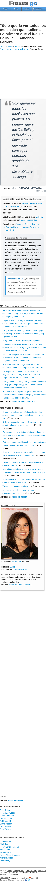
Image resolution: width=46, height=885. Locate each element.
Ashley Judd (5, 821)
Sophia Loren (6, 818)
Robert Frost (5, 852)
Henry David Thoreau (9, 847)
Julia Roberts (5, 810)
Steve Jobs (5, 850)
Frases (5, 9)
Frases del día (37, 9)
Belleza (17, 47)
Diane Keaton (6, 824)
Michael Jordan (6, 858)
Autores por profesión (10, 872)
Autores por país (25, 872)
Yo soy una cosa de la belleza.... (16, 486)
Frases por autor (31, 871)
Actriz (12, 567)
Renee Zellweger (7, 813)
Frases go (12, 878)
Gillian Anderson (7, 816)
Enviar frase (13, 874)
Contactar (3, 880)
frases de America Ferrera (23, 401)
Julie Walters (5, 829)
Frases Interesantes (28, 220)
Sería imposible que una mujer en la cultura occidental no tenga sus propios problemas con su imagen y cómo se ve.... (22, 313)
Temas (16, 9)
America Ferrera (21, 49)
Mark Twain (5, 844)
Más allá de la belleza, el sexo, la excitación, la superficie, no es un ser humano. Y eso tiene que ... (23, 472)
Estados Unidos (12, 207)
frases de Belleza (19, 497)
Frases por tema (18, 871)
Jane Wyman (5, 826)
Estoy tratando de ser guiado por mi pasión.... (22, 340)
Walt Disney (5, 860)
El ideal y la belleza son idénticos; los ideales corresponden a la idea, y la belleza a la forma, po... (22, 415)
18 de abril (16, 562)
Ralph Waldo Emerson (10, 855)
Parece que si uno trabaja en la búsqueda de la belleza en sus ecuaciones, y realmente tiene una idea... (23, 435)
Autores (27, 9)
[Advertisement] (23, 17)
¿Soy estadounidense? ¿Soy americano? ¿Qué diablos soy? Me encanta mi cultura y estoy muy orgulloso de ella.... (23, 334)
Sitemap (11, 880)
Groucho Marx (6, 841)
